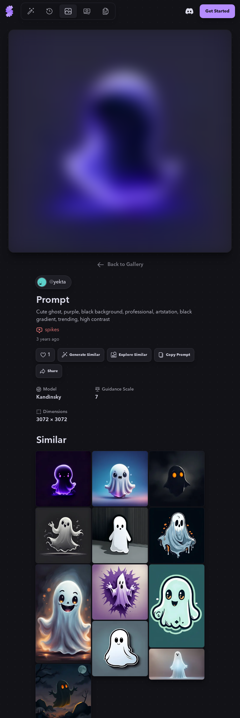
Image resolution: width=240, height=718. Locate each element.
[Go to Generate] (30, 11)
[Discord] (189, 11)
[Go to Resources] (105, 11)
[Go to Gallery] (68, 11)
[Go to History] (49, 11)
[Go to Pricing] (87, 11)
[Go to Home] (9, 11)
